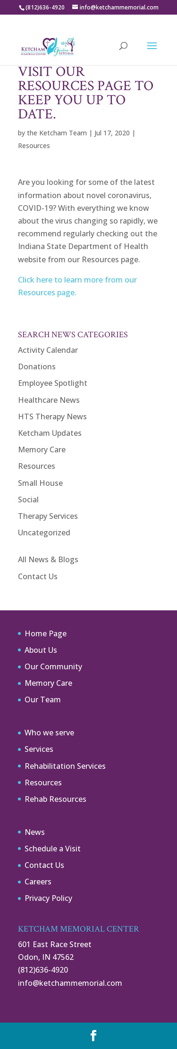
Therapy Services (48, 516)
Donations (37, 366)
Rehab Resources (55, 799)
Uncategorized (44, 532)
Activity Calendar (48, 350)
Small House (40, 483)
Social (28, 499)
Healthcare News (49, 400)
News (35, 832)
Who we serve (49, 732)
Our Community (53, 666)
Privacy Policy (48, 898)
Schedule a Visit (53, 848)
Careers (38, 881)
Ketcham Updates (50, 433)
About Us (41, 650)
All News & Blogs (48, 559)
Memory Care (42, 449)
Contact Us (38, 576)
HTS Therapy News (52, 416)
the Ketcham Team (57, 132)
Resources (34, 145)
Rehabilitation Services (65, 766)
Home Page (46, 633)
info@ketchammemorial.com (70, 983)
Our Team (43, 699)
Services (39, 749)
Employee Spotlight (52, 383)
